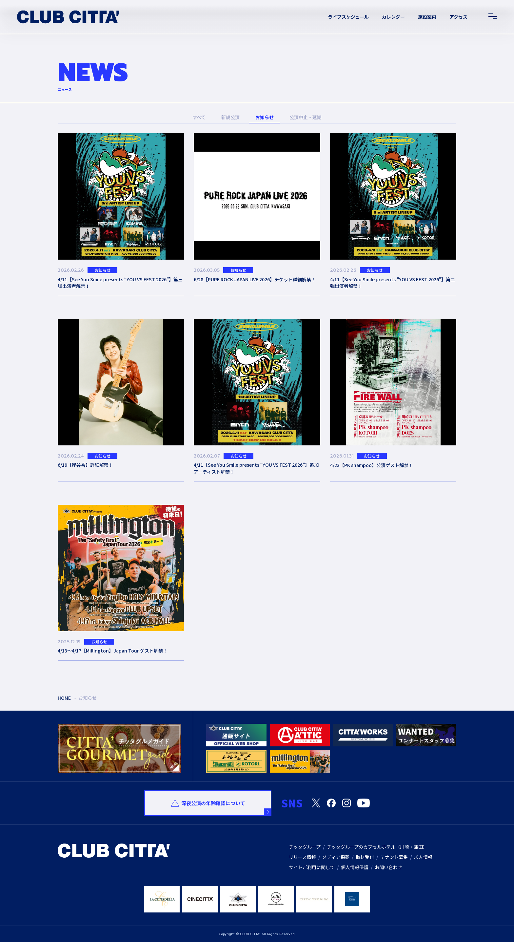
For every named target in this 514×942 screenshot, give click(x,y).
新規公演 (230, 117)
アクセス (458, 16)
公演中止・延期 (305, 117)
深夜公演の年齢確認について (213, 803)
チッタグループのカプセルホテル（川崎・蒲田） (377, 847)
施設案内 (427, 16)
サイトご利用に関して (312, 867)
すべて (199, 117)
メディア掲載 (335, 857)
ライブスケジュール (348, 16)
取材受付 (365, 857)
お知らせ (264, 117)
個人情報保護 (354, 867)
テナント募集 (394, 857)
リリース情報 (302, 857)
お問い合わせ (388, 867)
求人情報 (423, 857)
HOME (64, 698)
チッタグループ (305, 847)
